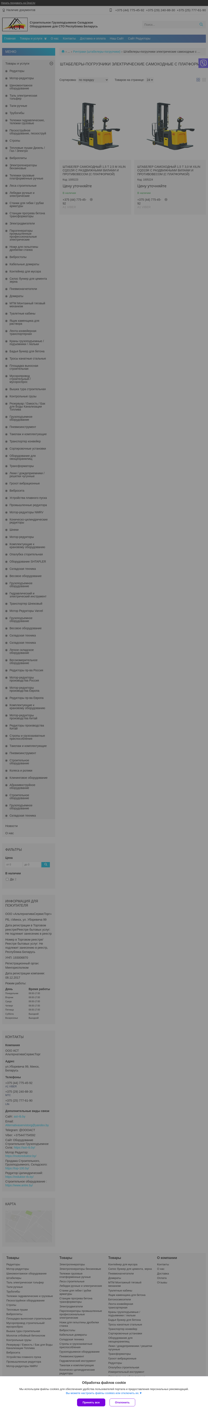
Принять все (91, 1402)
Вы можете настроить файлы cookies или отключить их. (102, 1393)
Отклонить (122, 1402)
